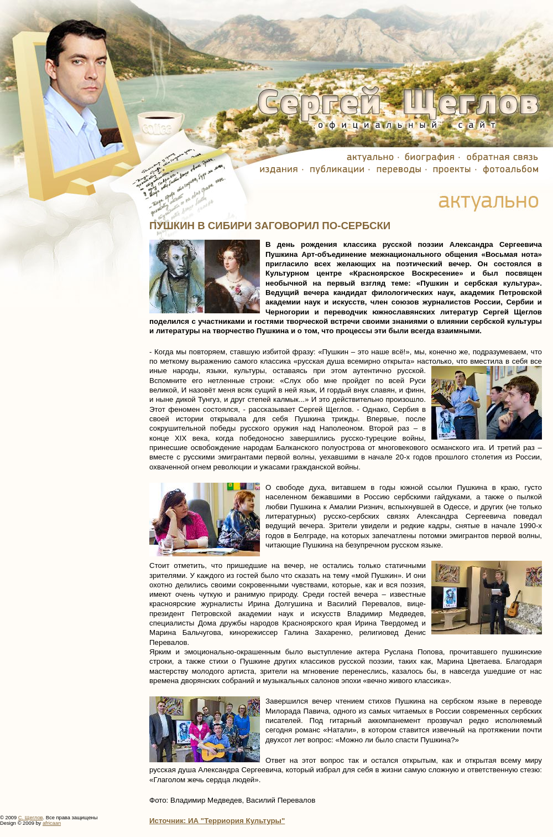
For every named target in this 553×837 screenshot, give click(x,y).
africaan (52, 823)
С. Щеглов (30, 817)
